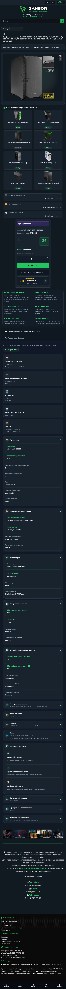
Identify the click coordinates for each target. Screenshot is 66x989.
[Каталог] (19, 985)
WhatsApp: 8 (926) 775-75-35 (12, 953)
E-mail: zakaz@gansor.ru (10, 955)
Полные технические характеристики (22, 334)
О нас (3, 923)
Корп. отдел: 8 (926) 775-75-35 (13, 957)
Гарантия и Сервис (14, 340)
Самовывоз (5, 944)
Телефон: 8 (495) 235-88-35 (12, 951)
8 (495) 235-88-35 (46, 868)
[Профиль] (59, 985)
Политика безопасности (10, 942)
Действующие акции (9, 921)
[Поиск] (33, 985)
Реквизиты (5, 930)
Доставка (5, 937)
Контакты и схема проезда (11, 928)
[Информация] (47, 2)
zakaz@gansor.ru (33, 894)
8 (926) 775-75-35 (33, 900)
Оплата (4, 939)
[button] (33, 15)
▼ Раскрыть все (11, 352)
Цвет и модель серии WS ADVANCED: (22, 107)
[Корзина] (46, 985)
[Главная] (6, 985)
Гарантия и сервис (8, 926)
